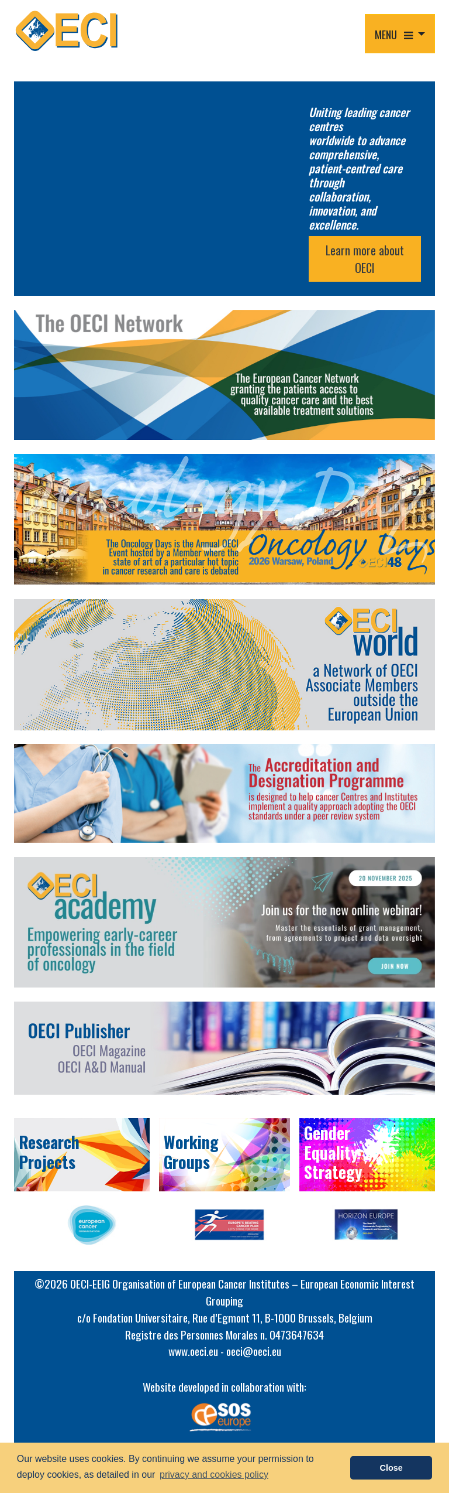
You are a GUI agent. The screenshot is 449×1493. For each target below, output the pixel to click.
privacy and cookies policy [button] (214, 1475)
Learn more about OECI (365, 258)
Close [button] (391, 1467)
